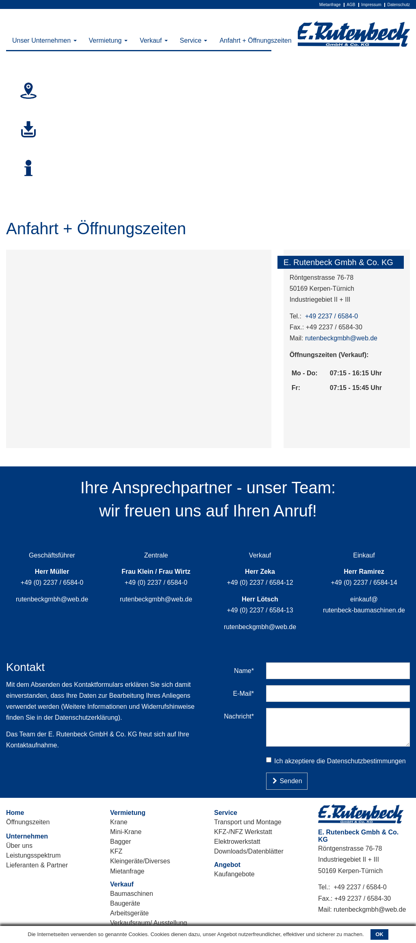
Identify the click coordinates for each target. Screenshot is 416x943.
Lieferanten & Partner (37, 865)
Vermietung (108, 40)
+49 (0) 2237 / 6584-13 (260, 610)
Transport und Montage (248, 822)
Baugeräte (125, 903)
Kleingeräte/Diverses (140, 861)
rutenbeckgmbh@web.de (341, 338)
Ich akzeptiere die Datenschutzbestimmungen (336, 760)
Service (194, 40)
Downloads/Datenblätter (249, 851)
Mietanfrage (330, 4)
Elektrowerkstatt (237, 841)
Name (247, 670)
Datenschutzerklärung (86, 717)
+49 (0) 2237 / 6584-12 (260, 582)
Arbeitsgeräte (129, 913)
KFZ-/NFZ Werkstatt (243, 831)
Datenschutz (398, 4)
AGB (351, 4)
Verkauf (154, 40)
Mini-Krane (125, 831)
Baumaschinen (131, 893)
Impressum (371, 4)
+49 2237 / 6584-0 (331, 316)
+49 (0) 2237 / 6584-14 (364, 582)
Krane (119, 822)
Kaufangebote (234, 874)
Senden (286, 780)
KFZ (116, 851)
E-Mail (246, 693)
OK (379, 934)
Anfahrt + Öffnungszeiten (255, 40)
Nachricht (242, 716)
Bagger (120, 841)
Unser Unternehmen (44, 40)
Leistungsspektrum (33, 855)
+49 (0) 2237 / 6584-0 (52, 582)
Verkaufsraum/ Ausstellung (148, 922)
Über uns (19, 845)
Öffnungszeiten (28, 822)
